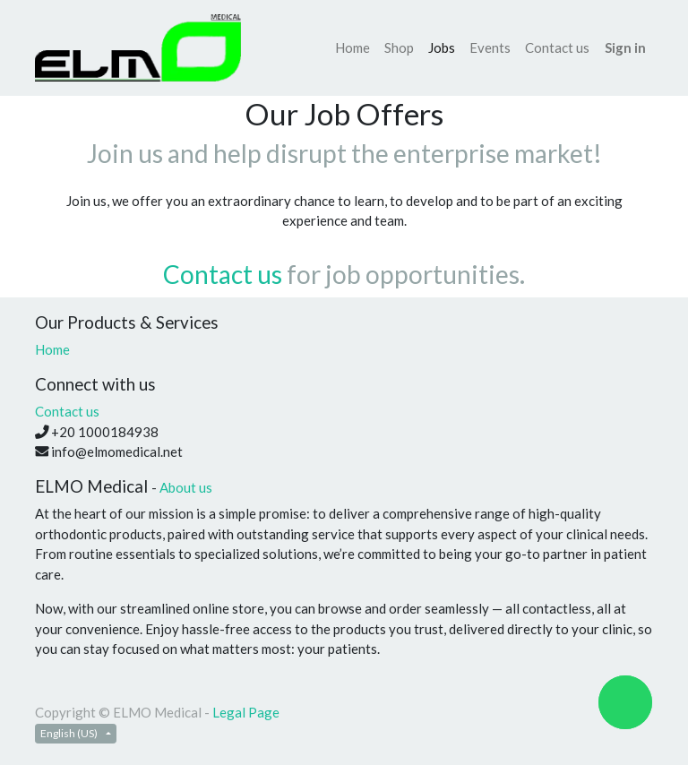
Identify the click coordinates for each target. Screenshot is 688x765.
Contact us (222, 274)
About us (185, 487)
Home (52, 349)
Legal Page (246, 712)
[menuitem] (352, 47)
